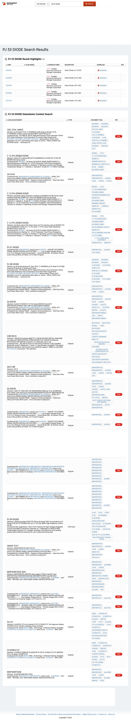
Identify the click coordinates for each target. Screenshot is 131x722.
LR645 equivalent (98, 521)
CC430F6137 (96, 627)
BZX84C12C (96, 198)
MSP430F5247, (36, 467)
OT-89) (107, 512)
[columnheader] (14, 65)
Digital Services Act (89, 714)
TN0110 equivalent (99, 526)
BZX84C (22, 162)
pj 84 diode (96, 279)
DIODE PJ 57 (96, 307)
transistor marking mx (101, 195)
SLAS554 (49, 630)
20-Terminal (102, 515)
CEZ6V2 (9, 70)
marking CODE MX (98, 203)
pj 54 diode (96, 132)
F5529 (94, 578)
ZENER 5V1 (95, 206)
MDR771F (95, 339)
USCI (101, 589)
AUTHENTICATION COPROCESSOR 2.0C (101, 350)
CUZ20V (9, 85)
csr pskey (95, 347)
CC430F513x (31, 630)
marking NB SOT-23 (99, 161)
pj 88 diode (96, 137)
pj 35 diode (96, 273)
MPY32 (100, 315)
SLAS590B (55, 578)
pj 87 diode (96, 282)
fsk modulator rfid (99, 635)
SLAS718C (54, 594)
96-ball (94, 325)
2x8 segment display (99, 630)
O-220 (94, 512)
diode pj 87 (96, 268)
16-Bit (94, 181)
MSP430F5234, (35, 468)
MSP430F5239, (12, 468)
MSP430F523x (49, 470)
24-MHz (101, 181)
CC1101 (102, 659)
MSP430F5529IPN (98, 587)
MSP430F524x (34, 470)
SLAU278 (103, 310)
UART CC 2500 (105, 389)
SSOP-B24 (104, 146)
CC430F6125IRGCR (98, 654)
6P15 (93, 376)
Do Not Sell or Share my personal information (64, 714)
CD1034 (108, 181)
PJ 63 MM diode (97, 276)
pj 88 (104, 137)
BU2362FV (36, 139)
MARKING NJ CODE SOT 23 (101, 164)
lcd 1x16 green (97, 662)
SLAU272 (103, 304)
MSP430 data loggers (100, 576)
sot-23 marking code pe (100, 227)
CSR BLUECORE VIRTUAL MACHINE (102, 343)
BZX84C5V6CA (97, 242)
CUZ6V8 (9, 78)
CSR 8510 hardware (99, 337)
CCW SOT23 (106, 529)
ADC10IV (95, 392)
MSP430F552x (35, 578)
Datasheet (102, 70)
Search (89, 4)
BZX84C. (95, 153)
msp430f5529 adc (98, 570)
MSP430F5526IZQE (98, 584)
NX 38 (94, 167)
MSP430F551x (24, 578)
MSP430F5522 (96, 581)
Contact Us (102, 714)
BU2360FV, (28, 139)
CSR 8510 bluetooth (99, 354)
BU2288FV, (19, 139)
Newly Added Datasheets (25, 714)
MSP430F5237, (24, 468)
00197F (107, 405)
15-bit (102, 325)
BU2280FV (95, 146)
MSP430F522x (24, 594)
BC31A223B (106, 323)
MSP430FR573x (25, 177)
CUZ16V (9, 101)
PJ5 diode (105, 307)
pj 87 (93, 148)
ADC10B (109, 373)
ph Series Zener (98, 192)
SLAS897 (10, 470)
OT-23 (50, 167)
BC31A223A (11, 349)
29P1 (93, 315)
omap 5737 (96, 552)
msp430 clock (104, 578)
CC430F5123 (96, 633)
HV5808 (94, 532)
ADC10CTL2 (96, 557)
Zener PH (95, 159)
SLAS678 (42, 250)
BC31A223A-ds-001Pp (99, 331)
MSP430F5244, (47, 467)
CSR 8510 (95, 334)
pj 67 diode (96, 252)
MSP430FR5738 (97, 407)
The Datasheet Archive (10, 3)
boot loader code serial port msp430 (102, 401)
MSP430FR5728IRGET (99, 318)
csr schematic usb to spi (101, 362)
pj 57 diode (96, 529)
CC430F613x (11, 630)
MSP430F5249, (24, 467)
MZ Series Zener (98, 170)
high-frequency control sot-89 (102, 538)
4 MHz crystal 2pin (99, 143)
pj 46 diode (106, 265)
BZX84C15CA (96, 209)
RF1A (108, 657)
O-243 (100, 512)
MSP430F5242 (59, 467)
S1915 (109, 624)
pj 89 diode (96, 518)
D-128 (105, 633)
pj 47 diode (106, 279)
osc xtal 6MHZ (97, 129)
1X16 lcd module (98, 624)
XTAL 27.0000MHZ (98, 135)
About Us (111, 714)
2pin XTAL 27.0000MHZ (100, 140)
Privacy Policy (41, 714)
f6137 (101, 622)
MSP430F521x (35, 594)
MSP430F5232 (47, 468)
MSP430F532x (24, 250)
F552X (102, 680)
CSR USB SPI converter (100, 359)
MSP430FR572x (37, 177)
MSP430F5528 (96, 678)
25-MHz (101, 567)
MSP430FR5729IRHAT (99, 313)
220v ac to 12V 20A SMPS (101, 534)
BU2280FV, (11, 139)
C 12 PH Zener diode (99, 156)
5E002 (26, 628)
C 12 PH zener (97, 235)
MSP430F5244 (50, 472)
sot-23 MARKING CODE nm (101, 232)
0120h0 (94, 659)
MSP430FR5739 (97, 405)
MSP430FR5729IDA (98, 395)
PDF (118, 136)
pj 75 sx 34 (96, 397)
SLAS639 (46, 177)
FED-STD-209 (96, 523)
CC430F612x (21, 630)
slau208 (95, 589)
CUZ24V (9, 93)
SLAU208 (107, 678)
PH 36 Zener (96, 211)
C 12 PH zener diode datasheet (102, 239)
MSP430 (94, 310)
